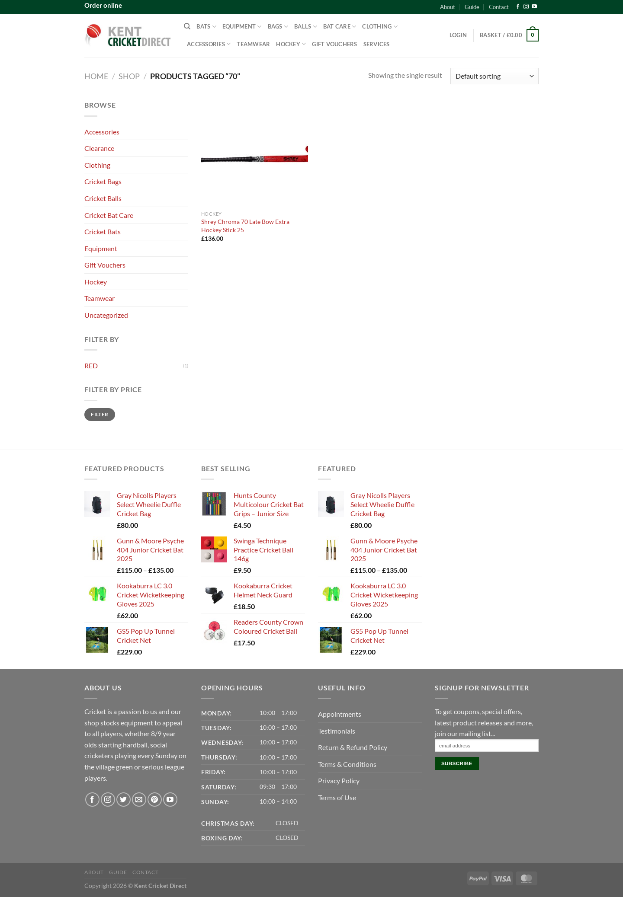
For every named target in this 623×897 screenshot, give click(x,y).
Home (96, 76)
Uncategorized (106, 315)
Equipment (242, 26)
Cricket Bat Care (108, 215)
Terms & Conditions (347, 764)
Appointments (339, 714)
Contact (499, 6)
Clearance (99, 148)
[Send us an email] (139, 799)
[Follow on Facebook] (517, 7)
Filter (99, 414)
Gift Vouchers (334, 44)
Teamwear (253, 44)
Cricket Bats (102, 231)
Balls (305, 26)
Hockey (291, 44)
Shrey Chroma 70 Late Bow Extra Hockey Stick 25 (245, 225)
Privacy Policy (339, 780)
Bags (278, 26)
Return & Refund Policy (352, 747)
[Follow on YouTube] (534, 7)
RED (91, 365)
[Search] (187, 26)
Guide (472, 6)
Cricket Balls (103, 198)
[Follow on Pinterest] (155, 799)
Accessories (209, 44)
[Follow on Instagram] (526, 7)
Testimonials (336, 731)
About (447, 6)
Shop (129, 76)
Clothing (380, 26)
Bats (206, 26)
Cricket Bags (103, 181)
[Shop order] (494, 76)
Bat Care (339, 26)
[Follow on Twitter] (123, 799)
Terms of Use (337, 797)
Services (376, 44)
